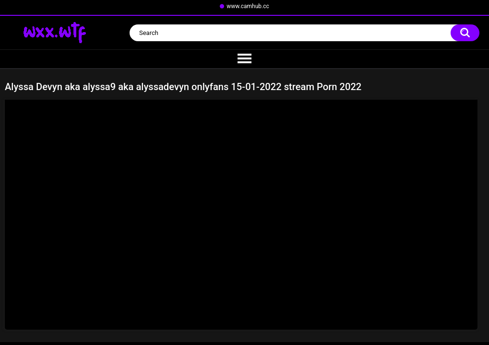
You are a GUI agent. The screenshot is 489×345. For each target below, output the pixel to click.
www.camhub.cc (248, 6)
